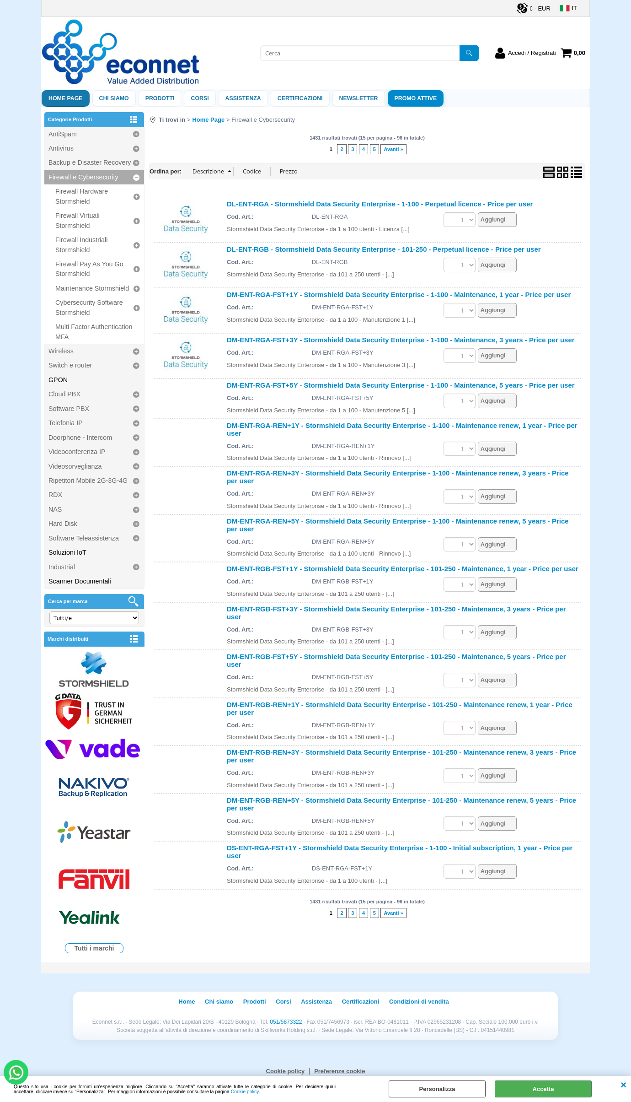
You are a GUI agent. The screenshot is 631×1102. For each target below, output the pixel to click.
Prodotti (160, 98)
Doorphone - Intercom (80, 437)
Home (186, 1001)
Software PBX (68, 408)
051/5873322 (286, 1022)
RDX (55, 494)
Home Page (65, 98)
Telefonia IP (65, 423)
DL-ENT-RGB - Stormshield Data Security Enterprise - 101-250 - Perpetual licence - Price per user (384, 249)
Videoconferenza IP (77, 451)
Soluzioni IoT (67, 552)
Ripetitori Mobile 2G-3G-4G (88, 480)
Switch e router (70, 365)
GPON (58, 380)
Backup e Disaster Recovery (89, 162)
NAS (55, 509)
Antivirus (61, 148)
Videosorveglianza (75, 466)
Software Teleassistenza (83, 538)
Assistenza (316, 1001)
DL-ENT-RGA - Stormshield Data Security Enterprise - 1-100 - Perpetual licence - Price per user (380, 204)
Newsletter (358, 98)
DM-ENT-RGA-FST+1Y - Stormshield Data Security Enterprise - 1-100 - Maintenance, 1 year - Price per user (399, 294)
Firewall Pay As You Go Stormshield (89, 268)
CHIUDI (623, 1085)
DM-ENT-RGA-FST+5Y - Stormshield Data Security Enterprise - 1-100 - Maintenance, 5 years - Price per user (401, 385)
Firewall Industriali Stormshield (81, 244)
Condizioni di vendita (419, 1001)
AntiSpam (62, 134)
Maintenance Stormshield (92, 288)
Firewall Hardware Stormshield (81, 196)
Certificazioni (300, 98)
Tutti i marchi (94, 948)
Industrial (61, 567)
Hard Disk (62, 523)
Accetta (543, 1089)
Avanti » (393, 149)
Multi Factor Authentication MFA (93, 331)
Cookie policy (245, 1091)
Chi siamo (114, 98)
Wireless (61, 351)
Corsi (200, 98)
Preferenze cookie (339, 1071)
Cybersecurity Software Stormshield (89, 307)
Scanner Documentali (79, 581)
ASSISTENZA (243, 98)
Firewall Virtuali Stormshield (77, 220)
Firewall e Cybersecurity (83, 177)
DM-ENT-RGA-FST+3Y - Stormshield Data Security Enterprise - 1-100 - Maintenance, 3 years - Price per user (401, 340)
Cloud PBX (64, 394)
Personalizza (437, 1089)
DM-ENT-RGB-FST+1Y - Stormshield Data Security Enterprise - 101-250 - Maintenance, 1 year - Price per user (402, 569)
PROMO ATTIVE (416, 98)
